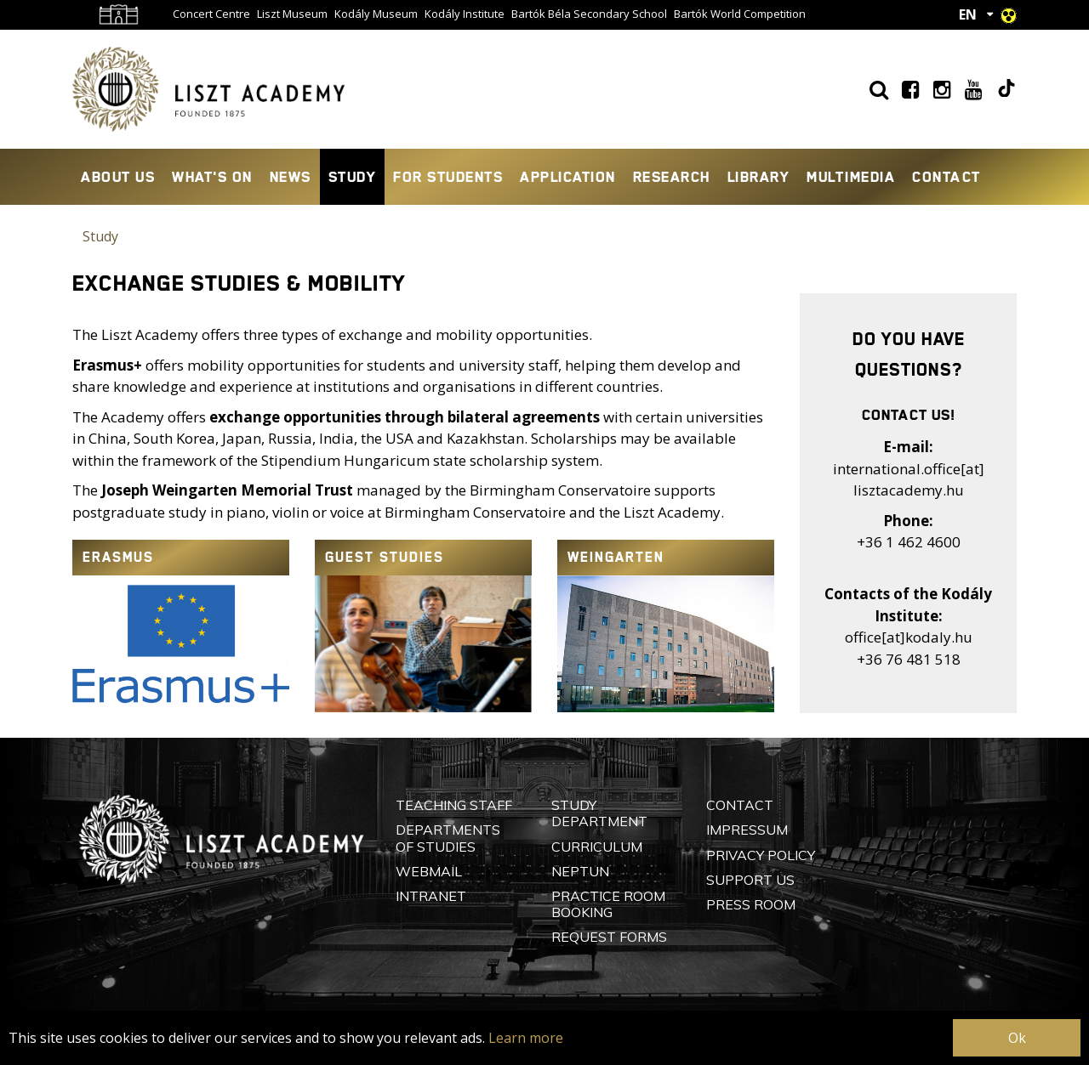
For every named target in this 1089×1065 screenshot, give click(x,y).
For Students (448, 176)
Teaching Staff (454, 804)
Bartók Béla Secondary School (589, 13)
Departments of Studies (448, 837)
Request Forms (609, 936)
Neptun (580, 871)
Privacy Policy (760, 855)
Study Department (599, 813)
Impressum (747, 829)
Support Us (750, 879)
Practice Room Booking (608, 904)
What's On (212, 176)
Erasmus (118, 557)
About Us (118, 176)
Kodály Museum (376, 13)
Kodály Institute (465, 13)
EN (968, 14)
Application (568, 176)
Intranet (431, 895)
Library (758, 176)
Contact (946, 176)
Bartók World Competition (740, 13)
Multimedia (851, 176)
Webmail (429, 871)
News (290, 176)
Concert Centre (211, 13)
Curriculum (596, 846)
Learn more (525, 1037)
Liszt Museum (292, 13)
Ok (1017, 1037)
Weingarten (615, 557)
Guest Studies (384, 557)
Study (352, 176)
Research (671, 176)
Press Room (750, 904)
